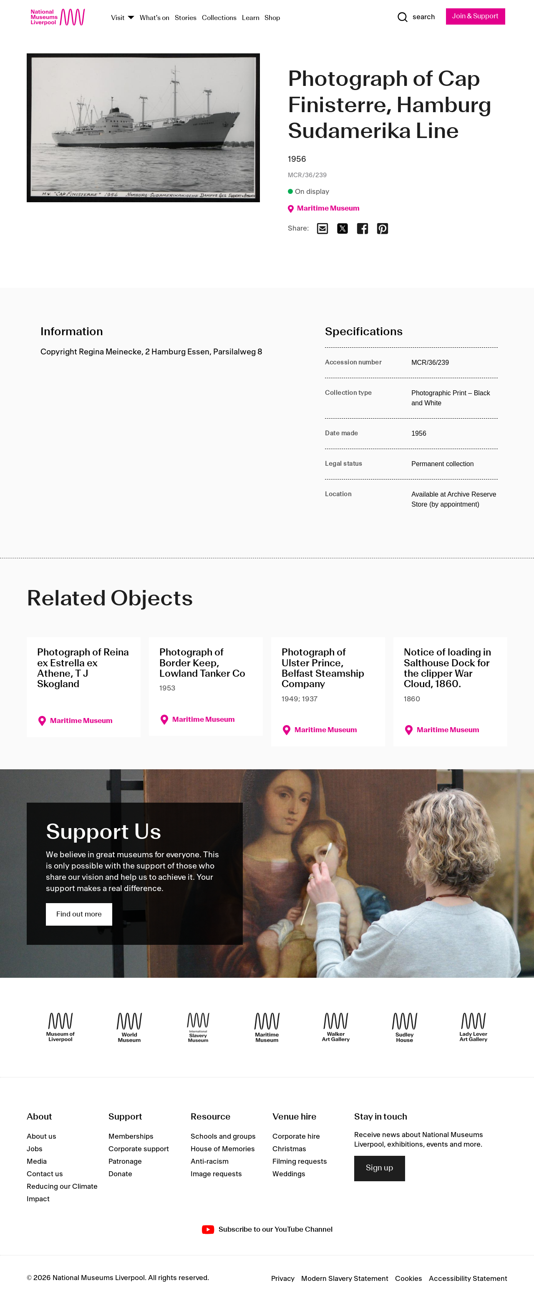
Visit (118, 18)
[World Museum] (129, 1027)
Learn (250, 18)
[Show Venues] (131, 18)
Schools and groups (223, 1137)
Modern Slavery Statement (344, 1279)
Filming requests (299, 1162)
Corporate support (138, 1149)
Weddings (288, 1174)
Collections (219, 18)
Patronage (125, 1162)
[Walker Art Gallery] (336, 1027)
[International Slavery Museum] (198, 1027)
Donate (120, 1174)
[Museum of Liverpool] (60, 1027)
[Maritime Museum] (267, 1027)
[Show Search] (413, 17)
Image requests (216, 1174)
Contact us (45, 1174)
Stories (185, 18)
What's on (154, 18)
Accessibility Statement (468, 1279)
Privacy (283, 1279)
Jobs (35, 1149)
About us (41, 1137)
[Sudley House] (405, 1027)
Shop (272, 18)
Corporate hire (296, 1137)
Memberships (131, 1137)
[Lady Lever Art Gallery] (473, 1027)
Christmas (289, 1149)
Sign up (379, 1169)
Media (37, 1162)
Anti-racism (210, 1162)
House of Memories (223, 1149)
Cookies (408, 1279)
